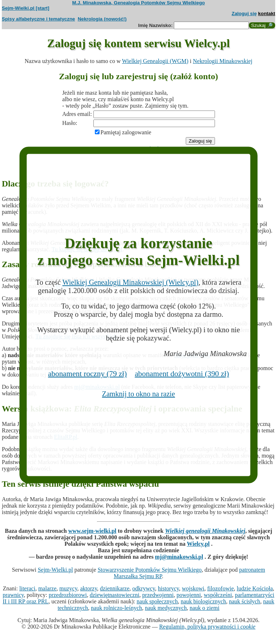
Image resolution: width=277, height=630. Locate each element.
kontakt (266, 13)
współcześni (218, 595)
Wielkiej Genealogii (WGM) (155, 61)
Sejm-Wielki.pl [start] (25, 8)
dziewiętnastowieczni (115, 595)
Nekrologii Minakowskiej (222, 61)
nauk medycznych (166, 608)
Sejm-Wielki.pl (55, 570)
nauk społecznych (157, 601)
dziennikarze (114, 588)
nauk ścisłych (244, 601)
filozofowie (220, 588)
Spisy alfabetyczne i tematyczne (38, 19)
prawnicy (13, 595)
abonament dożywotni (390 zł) (182, 373)
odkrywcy (143, 588)
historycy (168, 588)
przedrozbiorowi (68, 595)
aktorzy (88, 588)
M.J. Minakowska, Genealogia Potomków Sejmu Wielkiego (138, 2)
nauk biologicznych (203, 601)
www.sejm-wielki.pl (92, 531)
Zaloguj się (244, 13)
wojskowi (193, 588)
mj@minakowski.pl (179, 557)
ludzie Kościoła (255, 588)
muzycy (69, 588)
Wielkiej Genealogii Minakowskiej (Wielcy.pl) (130, 282)
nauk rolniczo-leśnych (116, 608)
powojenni (188, 595)
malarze (47, 588)
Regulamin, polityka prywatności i (207, 627)
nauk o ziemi (205, 608)
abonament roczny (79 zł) (87, 373)
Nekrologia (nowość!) (102, 19)
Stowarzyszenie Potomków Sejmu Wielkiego (150, 570)
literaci (27, 588)
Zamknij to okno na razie (138, 394)
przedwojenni (157, 595)
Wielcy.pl (198, 544)
